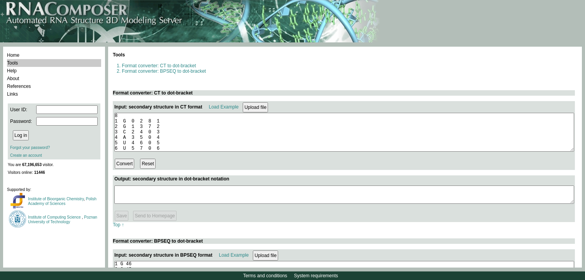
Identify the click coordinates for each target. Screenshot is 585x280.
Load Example (224, 107)
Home (13, 55)
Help (12, 71)
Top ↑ (118, 233)
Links (12, 94)
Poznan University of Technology (62, 219)
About (13, 78)
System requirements (316, 275)
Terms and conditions (265, 275)
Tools (12, 63)
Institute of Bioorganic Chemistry (56, 199)
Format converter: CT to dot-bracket (159, 65)
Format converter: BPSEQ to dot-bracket (164, 71)
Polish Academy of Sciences (62, 201)
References (19, 86)
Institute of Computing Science (55, 217)
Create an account (26, 155)
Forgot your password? (30, 147)
